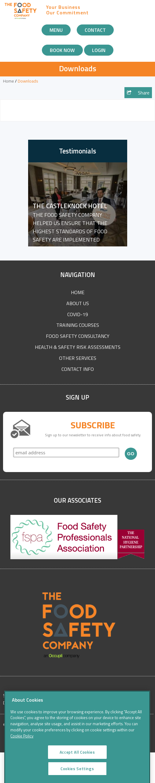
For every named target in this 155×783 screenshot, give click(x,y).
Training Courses (77, 325)
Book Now (62, 50)
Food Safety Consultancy (77, 336)
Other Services (77, 358)
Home (8, 81)
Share (138, 93)
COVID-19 (77, 314)
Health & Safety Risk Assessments (77, 347)
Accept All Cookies (77, 756)
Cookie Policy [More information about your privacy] (21, 740)
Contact (95, 30)
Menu (56, 30)
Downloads (28, 81)
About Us (77, 303)
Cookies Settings (77, 772)
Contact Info (77, 369)
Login (98, 50)
